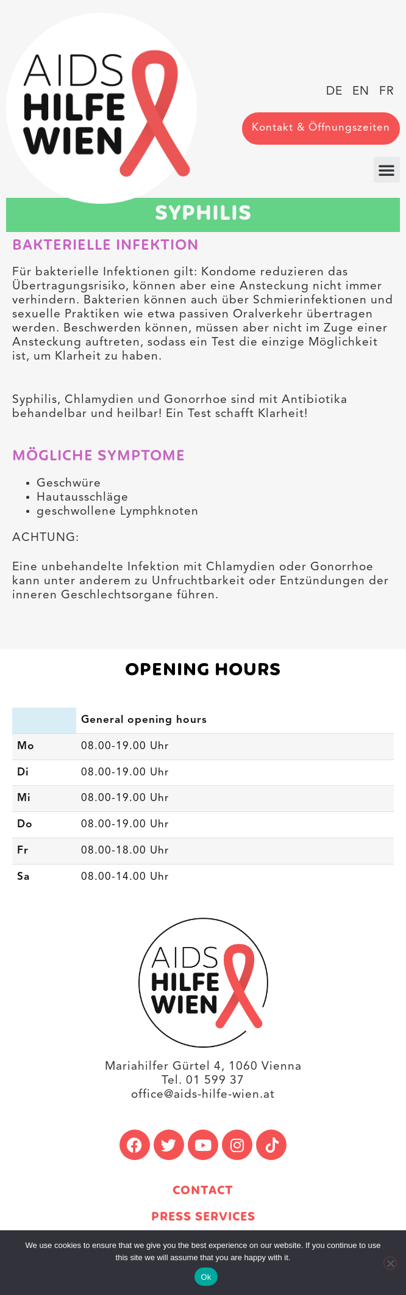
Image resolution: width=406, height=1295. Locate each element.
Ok (206, 1277)
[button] (387, 170)
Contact (203, 1190)
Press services (203, 1217)
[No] (390, 1263)
